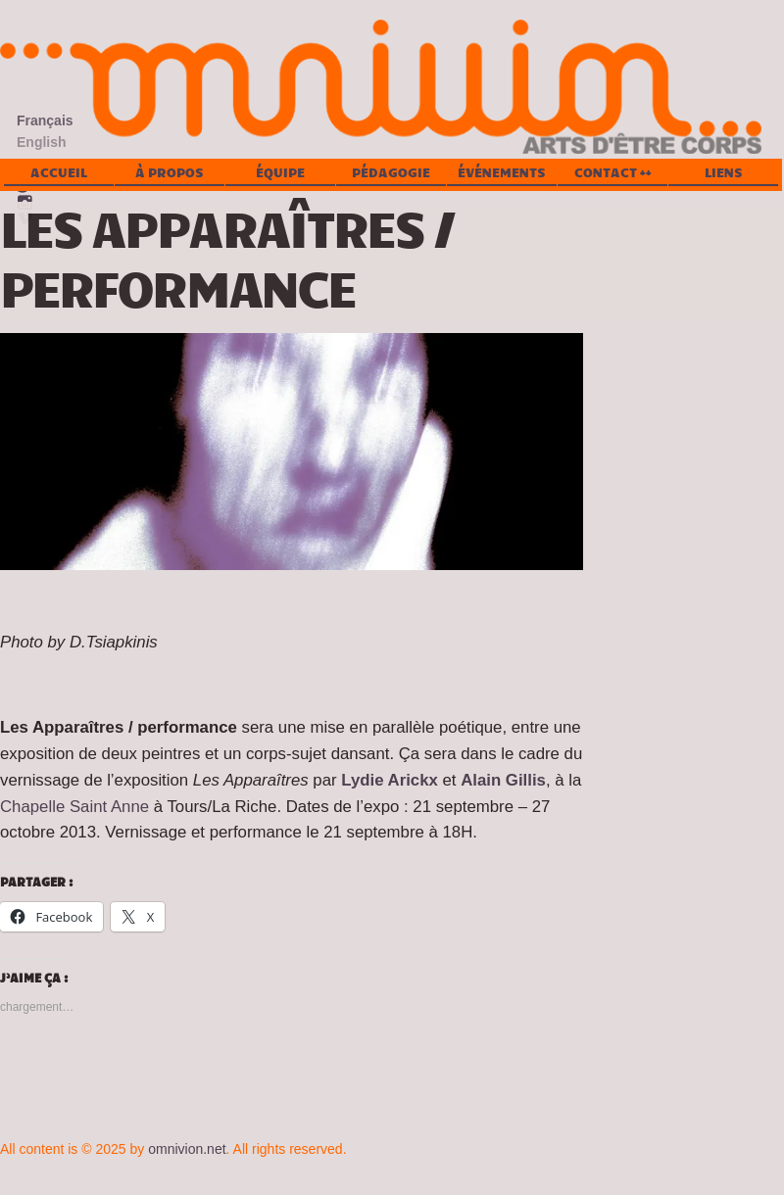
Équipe (280, 173)
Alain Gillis (503, 780)
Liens (724, 173)
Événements (502, 173)
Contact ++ (613, 173)
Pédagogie (391, 173)
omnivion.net (186, 1149)
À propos (169, 173)
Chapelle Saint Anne (74, 806)
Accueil (58, 173)
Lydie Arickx (389, 780)
